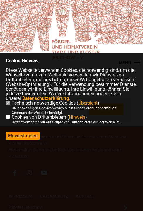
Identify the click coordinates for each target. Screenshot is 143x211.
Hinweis (77, 117)
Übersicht (88, 103)
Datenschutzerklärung (45, 98)
